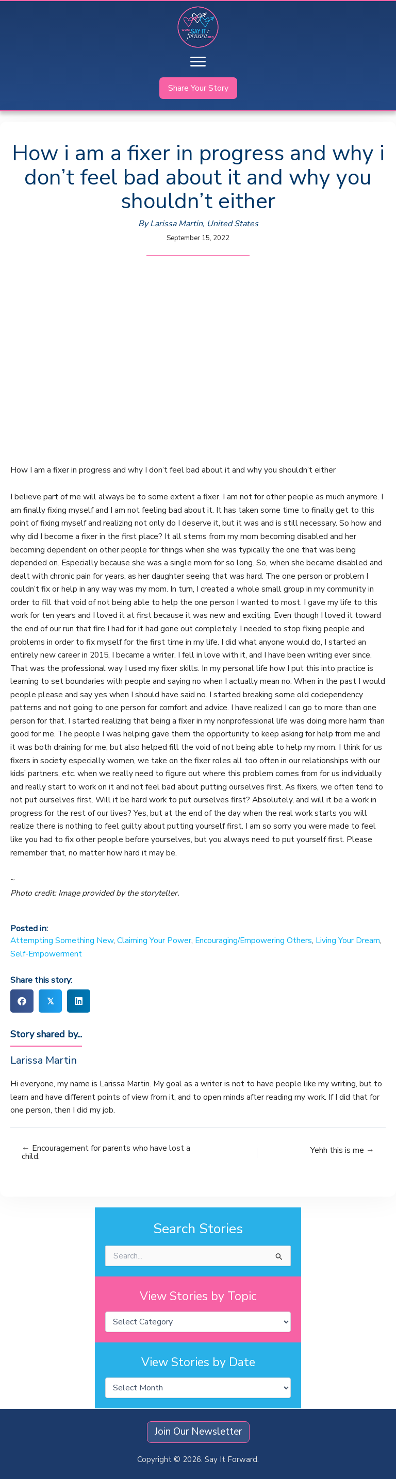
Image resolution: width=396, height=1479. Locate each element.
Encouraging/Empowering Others (253, 940)
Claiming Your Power (154, 940)
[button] (198, 88)
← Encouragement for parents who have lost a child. (106, 1153)
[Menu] (198, 62)
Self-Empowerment (46, 953)
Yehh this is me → (342, 1150)
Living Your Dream (348, 940)
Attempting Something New (61, 940)
